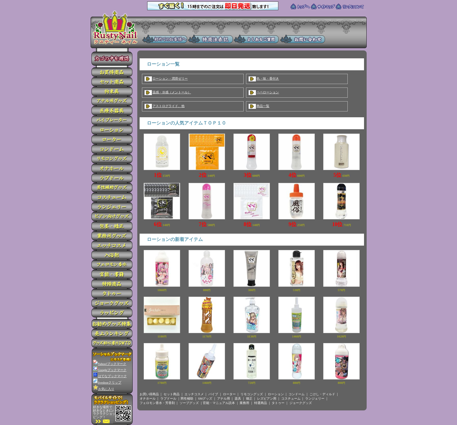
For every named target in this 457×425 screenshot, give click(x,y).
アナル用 (223, 398)
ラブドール (168, 398)
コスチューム (290, 398)
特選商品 (260, 403)
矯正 (249, 398)
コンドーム (297, 394)
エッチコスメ (194, 394)
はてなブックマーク (110, 376)
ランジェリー (314, 398)
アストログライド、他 (168, 106)
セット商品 (172, 394)
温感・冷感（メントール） (171, 92)
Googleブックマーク (109, 370)
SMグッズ (205, 398)
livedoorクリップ (107, 382)
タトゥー (278, 403)
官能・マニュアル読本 (219, 403)
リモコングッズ (251, 394)
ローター (229, 394)
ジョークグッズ (300, 403)
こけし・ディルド (322, 394)
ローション (276, 394)
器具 (238, 398)
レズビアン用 (266, 398)
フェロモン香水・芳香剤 (157, 403)
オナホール (148, 398)
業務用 (244, 403)
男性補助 (186, 398)
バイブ (213, 394)
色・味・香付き (267, 78)
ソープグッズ (189, 403)
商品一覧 (262, 106)
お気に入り (103, 389)
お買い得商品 (149, 394)
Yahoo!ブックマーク (109, 363)
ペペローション (267, 92)
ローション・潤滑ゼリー (170, 78)
